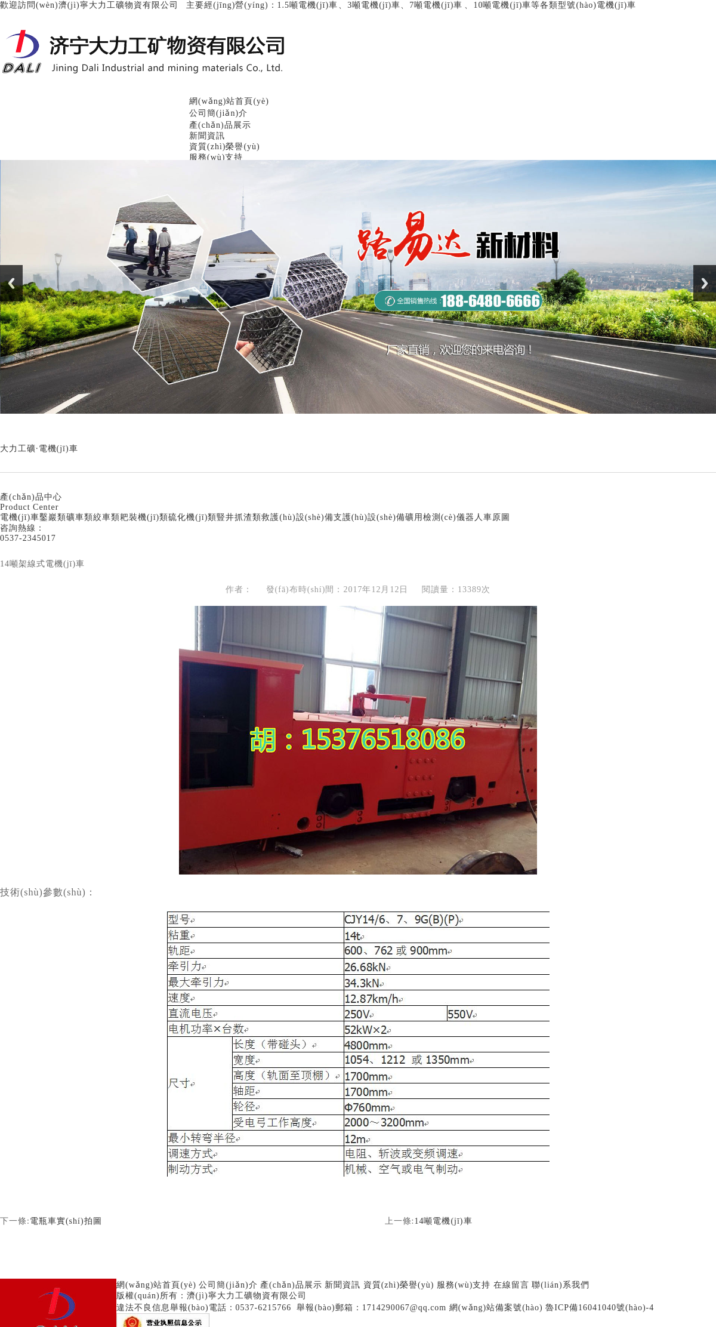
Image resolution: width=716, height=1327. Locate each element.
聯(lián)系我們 (560, 1284)
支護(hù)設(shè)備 (369, 517)
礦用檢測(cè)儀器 (439, 517)
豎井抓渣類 (239, 517)
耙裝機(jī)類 (144, 517)
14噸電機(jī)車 (443, 1221)
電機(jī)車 (19, 517)
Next (704, 283)
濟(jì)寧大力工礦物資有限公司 (247, 1295)
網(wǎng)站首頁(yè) (229, 101)
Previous (11, 283)
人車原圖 (492, 517)
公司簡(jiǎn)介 (218, 113)
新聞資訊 (207, 135)
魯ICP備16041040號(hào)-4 (599, 1307)
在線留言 (511, 1284)
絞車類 (106, 517)
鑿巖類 (52, 517)
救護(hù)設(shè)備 (297, 517)
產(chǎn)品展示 (220, 125)
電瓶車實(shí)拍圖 (66, 1221)
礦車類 (79, 517)
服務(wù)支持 (216, 157)
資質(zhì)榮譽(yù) (224, 146)
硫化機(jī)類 (192, 517)
